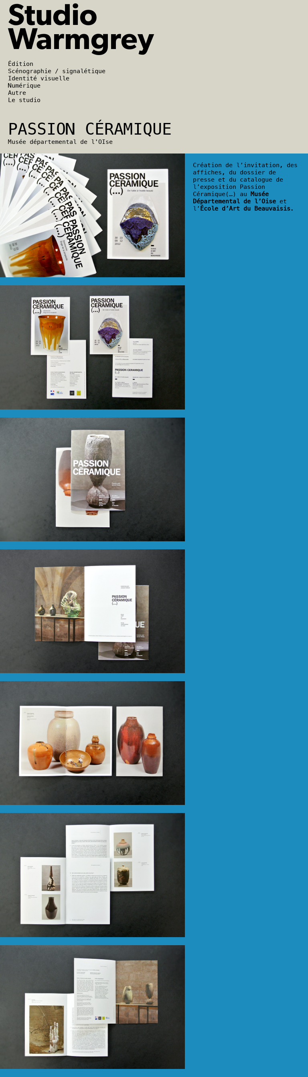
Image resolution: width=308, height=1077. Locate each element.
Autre (17, 92)
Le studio (24, 100)
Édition (20, 64)
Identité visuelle (38, 78)
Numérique (24, 85)
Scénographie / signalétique (56, 71)
